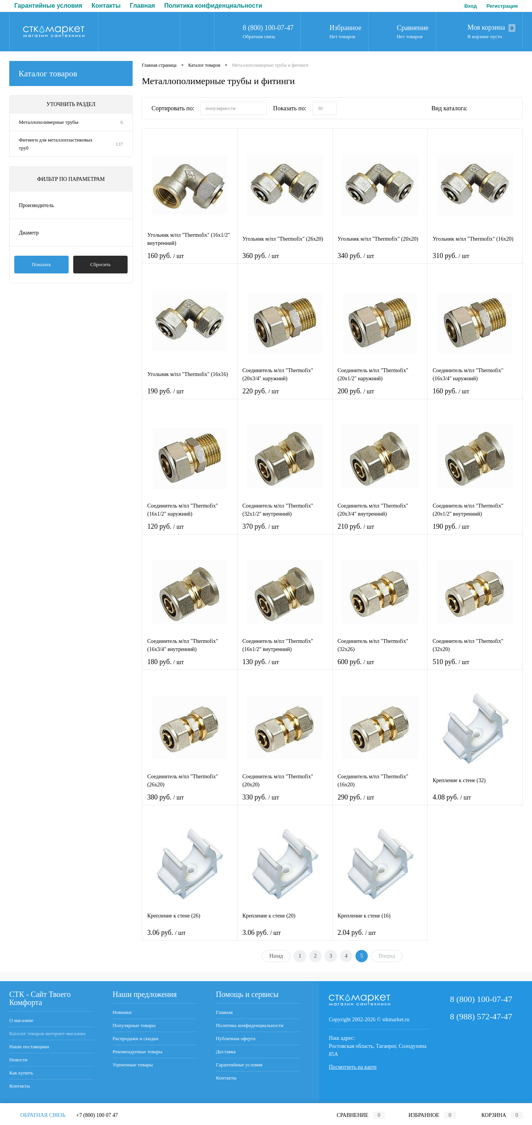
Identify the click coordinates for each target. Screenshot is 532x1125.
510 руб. (475, 666)
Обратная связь (258, 36)
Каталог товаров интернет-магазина (47, 1033)
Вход (471, 6)
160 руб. (189, 260)
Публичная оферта (185, 5)
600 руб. (380, 666)
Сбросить (100, 264)
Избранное (345, 28)
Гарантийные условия (239, 1065)
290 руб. (380, 802)
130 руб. (284, 666)
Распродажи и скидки (135, 1038)
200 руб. (380, 396)
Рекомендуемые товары (137, 1051)
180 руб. (189, 666)
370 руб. (284, 531)
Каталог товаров (71, 73)
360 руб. (284, 260)
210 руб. (380, 531)
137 (119, 144)
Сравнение (412, 28)
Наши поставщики (29, 1046)
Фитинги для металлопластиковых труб (56, 144)
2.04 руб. (380, 937)
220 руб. (284, 396)
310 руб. (475, 260)
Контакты (19, 1086)
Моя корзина (491, 28)
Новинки (122, 1012)
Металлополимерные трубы (48, 122)
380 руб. (189, 802)
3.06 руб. (189, 937)
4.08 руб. (475, 802)
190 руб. (189, 396)
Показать (41, 264)
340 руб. (380, 260)
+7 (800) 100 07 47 (97, 1115)
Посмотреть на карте (353, 1067)
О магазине (21, 1020)
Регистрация (502, 6)
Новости (18, 1060)
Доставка (237, 5)
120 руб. (189, 531)
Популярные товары (134, 1025)
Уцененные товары (133, 1065)
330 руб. (284, 802)
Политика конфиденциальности (97, 5)
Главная (26, 5)
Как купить (21, 1073)
